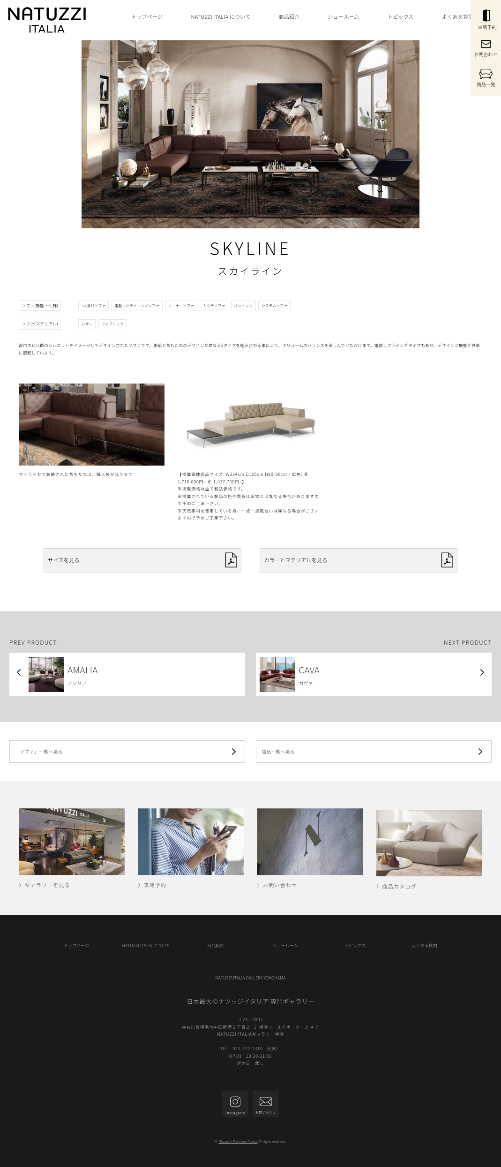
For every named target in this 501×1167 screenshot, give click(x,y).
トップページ (147, 16)
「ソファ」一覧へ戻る (127, 751)
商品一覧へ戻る (374, 751)
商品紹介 (289, 16)
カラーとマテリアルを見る (358, 560)
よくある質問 (458, 16)
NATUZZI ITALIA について (220, 16)
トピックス (401, 16)
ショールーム (343, 16)
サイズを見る (142, 560)
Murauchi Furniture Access (237, 1141)
